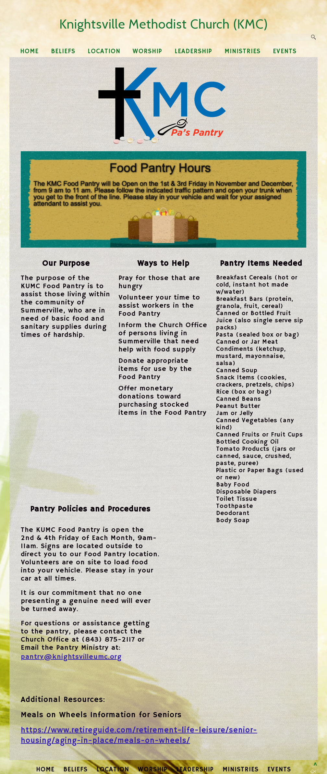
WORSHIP (147, 51)
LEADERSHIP (193, 51)
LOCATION (104, 51)
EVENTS (285, 51)
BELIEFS (63, 51)
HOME (29, 51)
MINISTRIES (242, 51)
